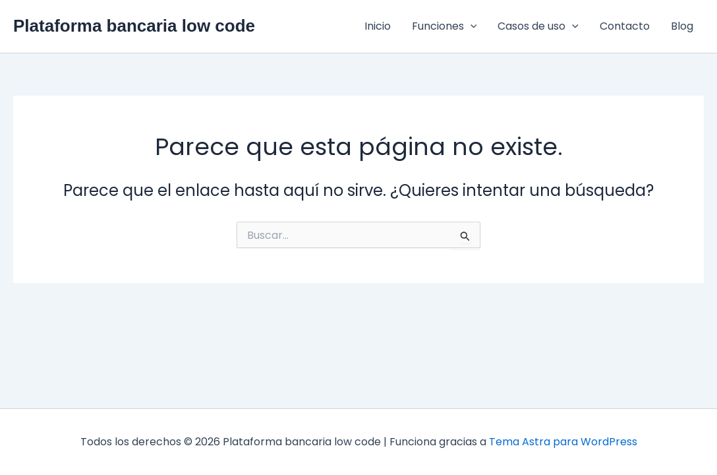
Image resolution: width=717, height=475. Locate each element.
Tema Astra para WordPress (563, 441)
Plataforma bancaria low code (134, 26)
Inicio (377, 26)
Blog (682, 26)
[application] (470, 26)
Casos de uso (538, 26)
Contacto (625, 26)
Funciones (444, 26)
